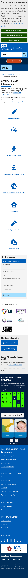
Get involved (4, 528)
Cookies (3, 559)
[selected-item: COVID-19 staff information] (14, 261)
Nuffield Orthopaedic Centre (8, 459)
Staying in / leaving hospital (8, 484)
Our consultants (5, 510)
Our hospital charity (6, 521)
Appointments (5, 477)
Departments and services (11, 415)
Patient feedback (5, 480)
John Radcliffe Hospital (7, 456)
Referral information (6, 506)
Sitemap (9, 559)
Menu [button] (5, 67)
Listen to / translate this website (9, 491)
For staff (18, 74)
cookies (23, 368)
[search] (24, 54)
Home (2, 74)
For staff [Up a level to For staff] (7, 295)
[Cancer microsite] (7, 428)
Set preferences (14, 40)
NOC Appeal (4, 524)
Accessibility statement (16, 556)
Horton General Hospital (7, 466)
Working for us (10, 74)
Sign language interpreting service (10, 495)
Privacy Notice (5, 556)
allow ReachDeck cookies (15, 364)
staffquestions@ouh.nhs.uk (18, 102)
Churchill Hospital (5, 463)
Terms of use (16, 559)
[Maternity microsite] (20, 428)
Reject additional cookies (14, 35)
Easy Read (4, 487)
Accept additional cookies (14, 30)
